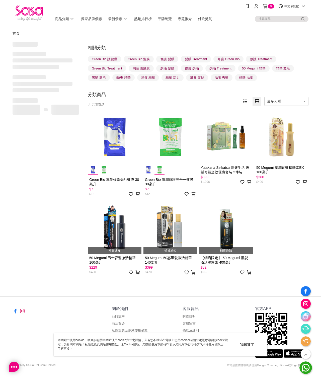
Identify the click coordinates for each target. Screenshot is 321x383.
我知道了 (247, 345)
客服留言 (189, 323)
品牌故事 (118, 316)
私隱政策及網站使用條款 (130, 330)
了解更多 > (65, 348)
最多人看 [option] (274, 101)
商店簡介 (118, 323)
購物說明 (189, 316)
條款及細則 (191, 330)
